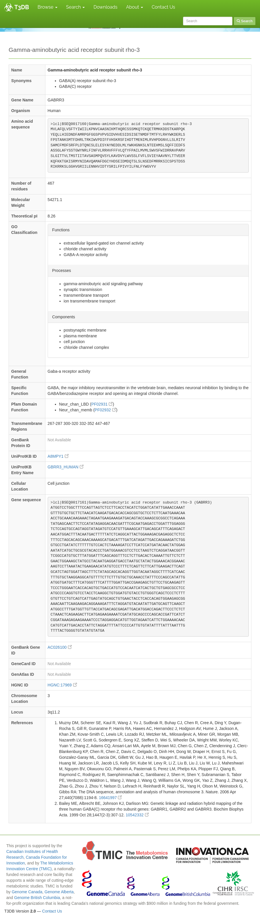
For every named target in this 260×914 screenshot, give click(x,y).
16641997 (110, 797)
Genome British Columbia (37, 897)
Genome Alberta (59, 892)
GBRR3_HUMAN (66, 467)
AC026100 (60, 647)
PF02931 (102, 404)
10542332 (137, 815)
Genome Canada (27, 892)
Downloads (105, 7)
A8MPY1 (58, 456)
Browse (47, 7)
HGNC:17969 (62, 685)
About (134, 7)
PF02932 (105, 410)
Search (75, 7)
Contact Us (163, 7)
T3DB (21, 7)
